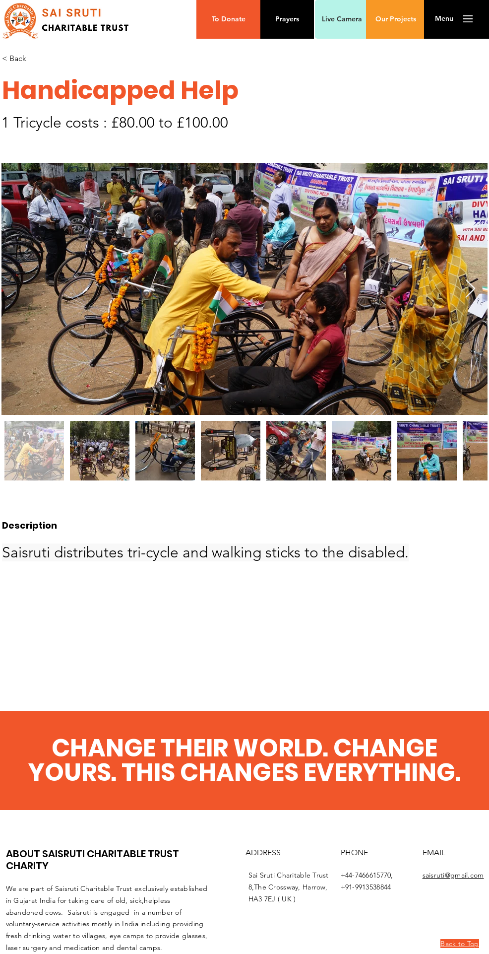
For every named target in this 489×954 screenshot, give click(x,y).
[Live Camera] (341, 19)
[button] (228, 19)
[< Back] (52, 59)
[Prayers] (287, 19)
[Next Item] (470, 289)
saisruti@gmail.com (453, 875)
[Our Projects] (395, 19)
